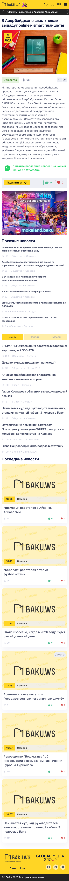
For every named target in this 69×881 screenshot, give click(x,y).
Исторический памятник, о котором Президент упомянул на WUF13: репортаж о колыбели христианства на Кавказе (33, 429)
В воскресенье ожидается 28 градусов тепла (26, 291)
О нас (13, 868)
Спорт (15, 385)
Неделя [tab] (34, 337)
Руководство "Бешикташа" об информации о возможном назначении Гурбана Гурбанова (33, 761)
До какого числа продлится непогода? (29, 362)
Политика (17, 439)
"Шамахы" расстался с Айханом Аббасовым (30, 12)
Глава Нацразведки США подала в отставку (32, 446)
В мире (16, 401)
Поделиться (17, 183)
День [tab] (12, 337)
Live (22, 868)
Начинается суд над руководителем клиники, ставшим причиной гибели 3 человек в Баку (32, 827)
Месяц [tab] (56, 337)
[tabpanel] (34, 399)
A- (59, 80)
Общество (10, 79)
